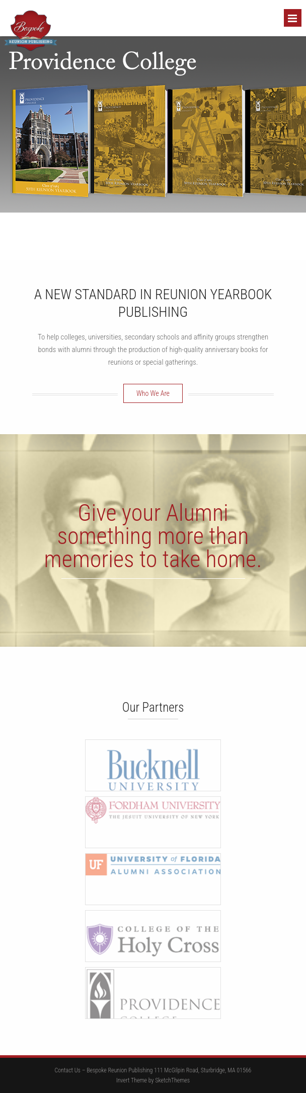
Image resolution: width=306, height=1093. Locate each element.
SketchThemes (172, 1080)
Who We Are (153, 393)
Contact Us (68, 1070)
